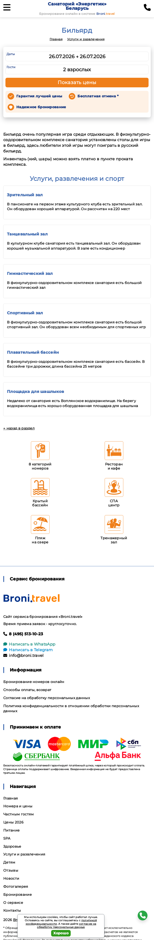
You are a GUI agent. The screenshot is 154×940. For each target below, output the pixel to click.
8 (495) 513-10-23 (23, 634)
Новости (11, 878)
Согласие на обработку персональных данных (46, 698)
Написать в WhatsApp (29, 644)
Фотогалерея (15, 886)
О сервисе (13, 903)
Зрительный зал (25, 195)
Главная (56, 39)
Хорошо (61, 933)
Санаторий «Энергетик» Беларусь (77, 6)
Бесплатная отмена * (98, 96)
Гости (11, 67)
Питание (11, 830)
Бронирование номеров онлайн (33, 682)
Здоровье (12, 846)
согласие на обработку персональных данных (66, 925)
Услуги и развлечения (85, 39)
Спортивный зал (25, 313)
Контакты (12, 910)
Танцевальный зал (27, 234)
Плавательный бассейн (33, 352)
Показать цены (77, 82)
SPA (6, 838)
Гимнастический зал (30, 273)
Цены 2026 (13, 822)
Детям (9, 862)
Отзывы (10, 870)
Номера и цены (17, 806)
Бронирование (17, 895)
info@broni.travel (23, 655)
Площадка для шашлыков (35, 391)
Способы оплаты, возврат (27, 690)
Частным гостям (18, 814)
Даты (11, 54)
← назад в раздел (19, 428)
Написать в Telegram (28, 650)
